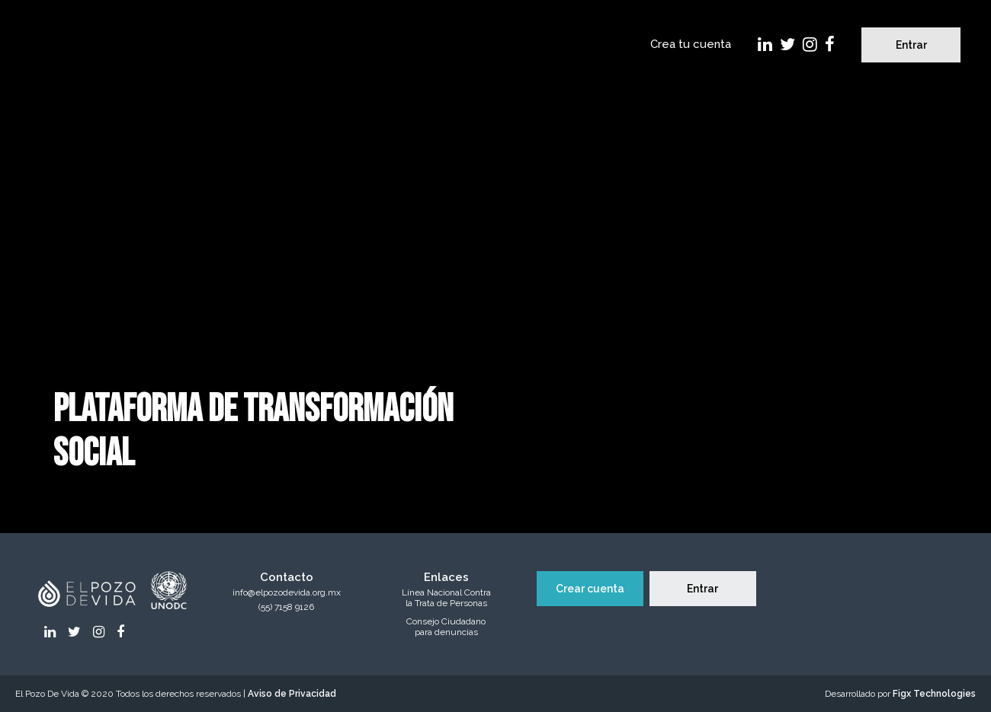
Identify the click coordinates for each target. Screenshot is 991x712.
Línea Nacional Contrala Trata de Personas (446, 598)
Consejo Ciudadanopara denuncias (446, 627)
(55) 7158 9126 (286, 607)
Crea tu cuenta (690, 44)
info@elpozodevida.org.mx (287, 593)
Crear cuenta (590, 589)
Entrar (911, 45)
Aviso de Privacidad (292, 693)
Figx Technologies (934, 693)
